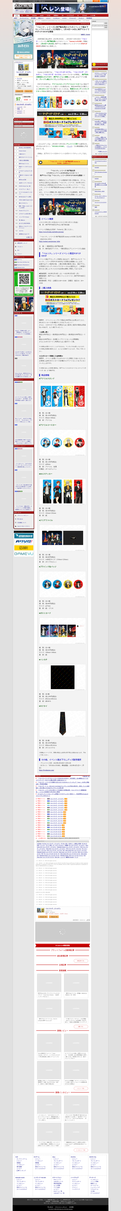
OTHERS (39, 843)
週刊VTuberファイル (24, 163)
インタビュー (56, 18)
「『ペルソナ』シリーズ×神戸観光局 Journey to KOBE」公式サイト (64, 162)
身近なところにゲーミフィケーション (25, 227)
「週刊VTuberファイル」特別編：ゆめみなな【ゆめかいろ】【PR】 (76, 994)
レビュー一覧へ (81, 1088)
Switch (41, 15)
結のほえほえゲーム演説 (25, 196)
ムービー (64, 18)
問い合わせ (42, 1)
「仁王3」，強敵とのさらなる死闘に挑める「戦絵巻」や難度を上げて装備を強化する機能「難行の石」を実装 (101, 139)
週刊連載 (33, 18)
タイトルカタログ (40, 1168)
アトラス (19, 78)
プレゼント (81, 18)
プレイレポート (58, 1161)
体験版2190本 (28, 12)
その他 (92, 1191)
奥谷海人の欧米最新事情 (25, 147)
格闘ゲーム (94, 1183)
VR (62, 15)
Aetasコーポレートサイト (23, 526)
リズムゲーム (94, 1189)
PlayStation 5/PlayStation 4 (23, 264)
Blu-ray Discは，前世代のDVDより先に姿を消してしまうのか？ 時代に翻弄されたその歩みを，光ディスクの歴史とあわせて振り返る (23, 375)
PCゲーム (19, 259)
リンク (69, 146)
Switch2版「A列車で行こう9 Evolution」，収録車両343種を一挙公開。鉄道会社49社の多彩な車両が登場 (101, 123)
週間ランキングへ (103, 151)
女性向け (56, 15)
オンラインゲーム (24, 18)
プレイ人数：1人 (50, 845)
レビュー (48, 18)
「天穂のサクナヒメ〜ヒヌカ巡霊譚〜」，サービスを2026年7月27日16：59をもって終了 (101, 147)
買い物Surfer (22, 220)
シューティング (95, 1187)
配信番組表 (89, 18)
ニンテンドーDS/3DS (40, 1177)
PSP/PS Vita (92, 1157)
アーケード (92, 1177)
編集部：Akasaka (85, 34)
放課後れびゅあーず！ (24, 234)
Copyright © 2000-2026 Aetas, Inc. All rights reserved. (60, 1209)
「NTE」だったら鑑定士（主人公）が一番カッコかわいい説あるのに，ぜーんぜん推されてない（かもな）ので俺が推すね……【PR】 (101, 82)
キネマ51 (21, 230)
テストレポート (76, 1181)
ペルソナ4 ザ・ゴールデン (23, 72)
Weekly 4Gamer (22, 150)
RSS (15, 1)
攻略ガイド (41, 18)
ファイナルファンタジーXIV (101, 161)
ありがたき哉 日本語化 (24, 223)
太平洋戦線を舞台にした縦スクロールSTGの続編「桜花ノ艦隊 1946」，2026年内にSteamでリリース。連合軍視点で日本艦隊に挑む (101, 131)
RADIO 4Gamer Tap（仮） (25, 186)
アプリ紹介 (57, 1187)
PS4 (84, 855)
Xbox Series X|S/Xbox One (23, 262)
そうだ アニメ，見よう (24, 189)
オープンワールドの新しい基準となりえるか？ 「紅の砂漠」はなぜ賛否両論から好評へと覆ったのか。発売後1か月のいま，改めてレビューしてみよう (23, 398)
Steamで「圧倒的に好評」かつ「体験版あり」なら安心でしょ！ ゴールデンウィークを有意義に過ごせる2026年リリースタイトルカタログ (23, 332)
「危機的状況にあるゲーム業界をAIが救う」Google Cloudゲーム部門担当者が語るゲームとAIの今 (76, 1144)
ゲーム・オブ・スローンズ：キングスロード (101, 196)
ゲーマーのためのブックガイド (25, 193)
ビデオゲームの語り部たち (25, 213)
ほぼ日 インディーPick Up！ (26, 182)
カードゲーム (94, 1185)
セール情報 (57, 1185)
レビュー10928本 (19, 12)
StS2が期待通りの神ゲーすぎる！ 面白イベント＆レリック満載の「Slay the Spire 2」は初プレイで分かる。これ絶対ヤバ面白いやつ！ (23, 441)
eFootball (97, 167)
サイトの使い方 (33, 1)
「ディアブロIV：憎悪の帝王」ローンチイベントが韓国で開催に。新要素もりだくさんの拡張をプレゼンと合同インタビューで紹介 (23, 508)
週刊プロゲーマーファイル (25, 157)
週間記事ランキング (22, 243)
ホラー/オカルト (59, 845)
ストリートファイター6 (100, 202)
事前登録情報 (57, 1183)
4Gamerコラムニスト (24, 210)
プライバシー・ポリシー (61, 1207)
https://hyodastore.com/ (46, 770)
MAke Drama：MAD (99, 191)
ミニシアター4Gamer (24, 217)
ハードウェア (70, 15)
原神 (96, 207)
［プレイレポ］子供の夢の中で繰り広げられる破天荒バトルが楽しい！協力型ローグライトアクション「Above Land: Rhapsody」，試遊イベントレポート (23, 486)
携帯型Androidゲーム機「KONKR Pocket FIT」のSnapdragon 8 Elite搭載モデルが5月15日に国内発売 (100, 106)
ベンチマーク (76, 1189)
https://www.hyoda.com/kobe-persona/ (51, 232)
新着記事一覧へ (81, 960)
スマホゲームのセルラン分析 (25, 171)
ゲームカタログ (95, 1193)
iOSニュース (57, 1179)
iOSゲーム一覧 (58, 1191)
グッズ (76, 857)
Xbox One (57, 857)
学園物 (66, 845)
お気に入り (88, 1)
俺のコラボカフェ (23, 203)
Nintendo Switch (21, 267)
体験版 (19, 1163)
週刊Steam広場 (22, 179)
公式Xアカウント (22, 1)
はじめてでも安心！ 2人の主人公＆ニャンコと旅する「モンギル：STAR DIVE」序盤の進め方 (23, 353)
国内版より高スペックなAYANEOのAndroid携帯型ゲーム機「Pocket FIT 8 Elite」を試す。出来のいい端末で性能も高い (48, 1082)
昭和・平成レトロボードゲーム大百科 (25, 206)
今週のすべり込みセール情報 (25, 176)
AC (78, 15)
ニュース (19, 107)
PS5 (64, 850)
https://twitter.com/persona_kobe (49, 241)
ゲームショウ (72, 18)
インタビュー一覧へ (81, 1150)
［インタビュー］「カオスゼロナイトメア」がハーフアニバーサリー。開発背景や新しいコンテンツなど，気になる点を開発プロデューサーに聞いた (23, 465)
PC (22, 15)
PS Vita (63, 843)
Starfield (97, 178)
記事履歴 (96, 1)
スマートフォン (56, 1177)
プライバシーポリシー (22, 515)
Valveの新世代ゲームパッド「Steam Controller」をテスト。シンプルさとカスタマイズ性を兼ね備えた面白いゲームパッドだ (49, 1055)
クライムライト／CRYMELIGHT (101, 212)
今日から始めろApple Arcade (26, 199)
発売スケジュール (40, 1166)
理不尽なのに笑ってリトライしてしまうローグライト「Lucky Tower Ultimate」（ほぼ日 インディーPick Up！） (49, 995)
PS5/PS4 (34, 15)
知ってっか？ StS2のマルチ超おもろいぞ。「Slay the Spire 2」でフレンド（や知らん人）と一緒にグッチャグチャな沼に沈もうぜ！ (23, 420)
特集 (18, 109)
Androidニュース (58, 1181)
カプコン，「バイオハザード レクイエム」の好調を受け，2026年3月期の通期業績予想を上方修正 (101, 74)
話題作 (15, 18)
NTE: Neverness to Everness (101, 172)
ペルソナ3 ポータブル (56, 827)
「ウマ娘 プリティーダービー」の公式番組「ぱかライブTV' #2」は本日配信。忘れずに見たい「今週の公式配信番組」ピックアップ (76, 1020)
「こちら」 (69, 1201)
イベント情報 (94, 1181)
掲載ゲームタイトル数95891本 (23, 10)
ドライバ (19, 253)
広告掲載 (71, 1207)
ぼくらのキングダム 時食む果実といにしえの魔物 (101, 185)
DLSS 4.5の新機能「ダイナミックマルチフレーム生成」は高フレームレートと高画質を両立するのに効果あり (76, 1082)
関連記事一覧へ (86, 776)
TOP (17, 15)
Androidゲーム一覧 (59, 1193)
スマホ (48, 15)
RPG (66, 843)
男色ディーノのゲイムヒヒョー (25, 167)
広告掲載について (21, 522)
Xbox (27, 15)
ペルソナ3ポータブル (55, 825)
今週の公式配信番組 (24, 160)
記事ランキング (21, 1170)
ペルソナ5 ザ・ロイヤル (56, 812)
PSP (42, 853)
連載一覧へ (30, 237)
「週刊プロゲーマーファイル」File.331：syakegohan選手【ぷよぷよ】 (48, 1019)
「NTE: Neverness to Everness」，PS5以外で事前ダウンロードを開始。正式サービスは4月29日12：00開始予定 (101, 114)
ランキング (104, 1)
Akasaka (70, 857)
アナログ (84, 15)
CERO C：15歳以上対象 (74, 843)
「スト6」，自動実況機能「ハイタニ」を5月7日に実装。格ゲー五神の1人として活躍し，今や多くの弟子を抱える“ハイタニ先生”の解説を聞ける (101, 98)
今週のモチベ (22, 154)
